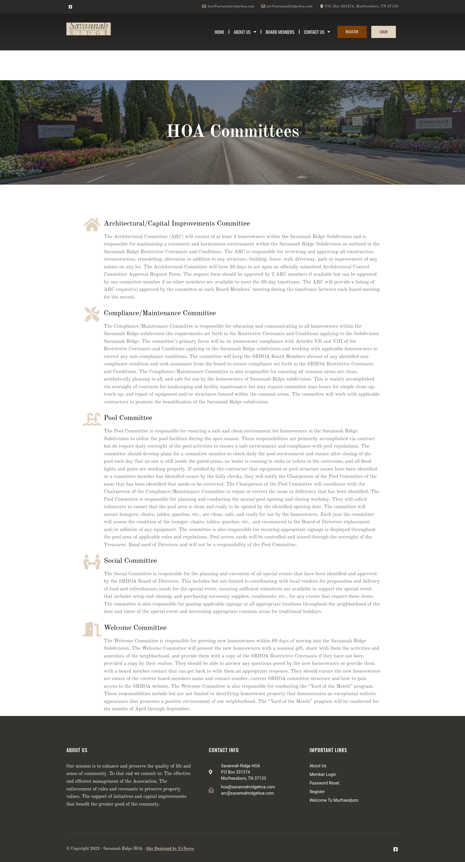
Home (219, 31)
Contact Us (317, 32)
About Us (245, 32)
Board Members (280, 31)
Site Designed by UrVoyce (170, 849)
